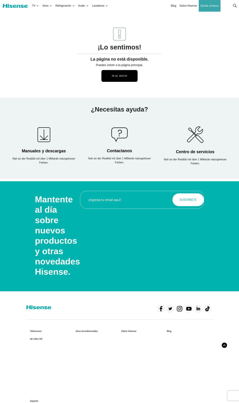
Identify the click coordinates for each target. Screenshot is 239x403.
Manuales (35, 365)
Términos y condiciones (39, 394)
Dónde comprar (209, 5)
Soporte (34, 352)
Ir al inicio (119, 76)
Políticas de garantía (40, 377)
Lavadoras (100, 6)
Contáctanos (36, 360)
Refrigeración (65, 6)
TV (35, 6)
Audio (83, 6)
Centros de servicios (40, 371)
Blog (173, 5)
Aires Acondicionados (87, 331)
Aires (47, 6)
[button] (235, 6)
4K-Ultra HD (36, 339)
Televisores (35, 331)
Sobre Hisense (188, 5)
